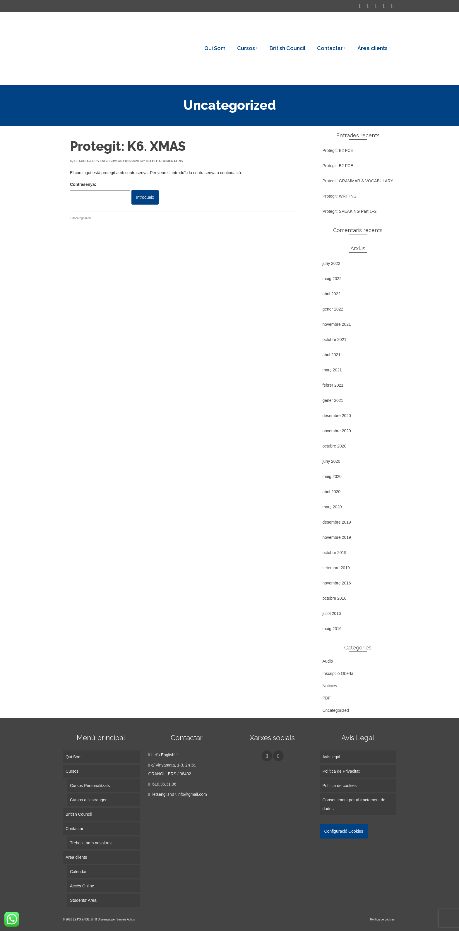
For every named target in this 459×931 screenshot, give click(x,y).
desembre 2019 (337, 522)
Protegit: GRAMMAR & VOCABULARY (358, 181)
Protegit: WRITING (340, 196)
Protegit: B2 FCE (338, 150)
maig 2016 (332, 628)
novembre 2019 (337, 537)
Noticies (330, 685)
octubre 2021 (335, 339)
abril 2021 (332, 354)
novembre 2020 (337, 430)
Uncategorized (81, 218)
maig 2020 (332, 476)
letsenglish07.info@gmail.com (177, 794)
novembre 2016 (337, 583)
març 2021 (332, 370)
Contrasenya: (100, 193)
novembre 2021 (337, 324)
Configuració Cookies (343, 831)
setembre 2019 (336, 567)
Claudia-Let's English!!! (95, 161)
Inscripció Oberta (338, 673)
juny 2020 (331, 461)
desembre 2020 (337, 415)
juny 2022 (331, 263)
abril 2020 (332, 491)
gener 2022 (333, 309)
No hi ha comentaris (164, 161)
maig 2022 (332, 278)
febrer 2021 (333, 385)
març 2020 (332, 507)
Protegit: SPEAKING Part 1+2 (350, 211)
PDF (327, 698)
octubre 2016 (335, 598)
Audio (328, 661)
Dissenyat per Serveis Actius (116, 919)
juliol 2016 (332, 613)
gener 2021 (333, 400)
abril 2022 (332, 294)
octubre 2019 (335, 552)
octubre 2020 (335, 446)
